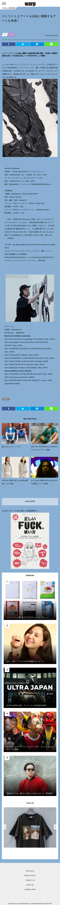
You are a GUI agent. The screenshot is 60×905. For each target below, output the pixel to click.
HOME (4, 8)
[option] (30, 828)
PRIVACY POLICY (30, 875)
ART (5, 34)
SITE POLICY (30, 871)
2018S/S (6, 399)
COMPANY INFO (30, 889)
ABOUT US (30, 885)
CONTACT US (30, 880)
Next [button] (55, 826)
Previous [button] (5, 826)
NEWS (11, 34)
